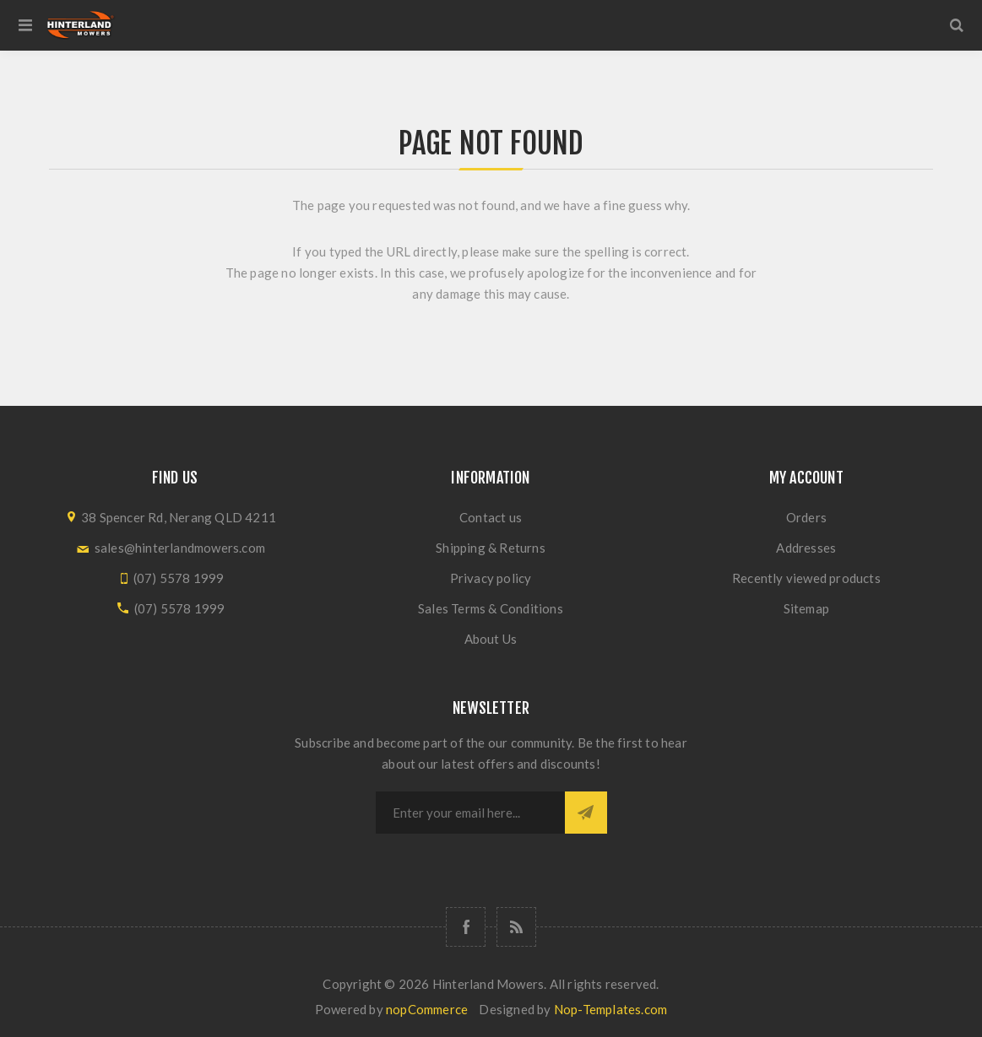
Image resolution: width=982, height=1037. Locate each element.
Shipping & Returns (490, 547)
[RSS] (516, 927)
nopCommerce (427, 1009)
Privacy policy (491, 578)
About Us (491, 638)
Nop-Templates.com (610, 1009)
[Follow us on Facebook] (466, 927)
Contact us (490, 517)
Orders (806, 517)
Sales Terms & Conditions (490, 608)
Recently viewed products (806, 578)
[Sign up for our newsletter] (470, 812)
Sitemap (806, 608)
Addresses (806, 547)
